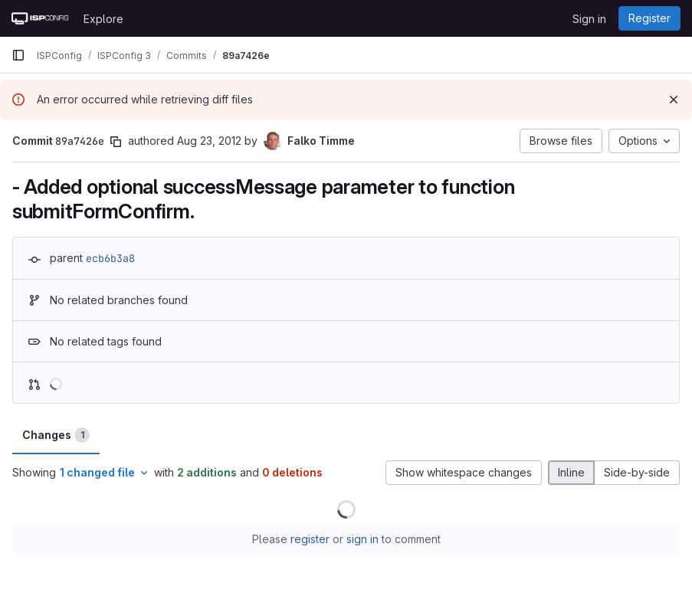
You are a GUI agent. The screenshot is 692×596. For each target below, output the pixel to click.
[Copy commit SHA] (116, 142)
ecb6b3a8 (110, 258)
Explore (103, 18)
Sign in (589, 18)
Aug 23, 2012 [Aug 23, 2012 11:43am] (209, 140)
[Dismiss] (673, 99)
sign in (362, 538)
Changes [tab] (56, 435)
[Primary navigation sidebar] (18, 55)
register (310, 538)
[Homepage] (39, 18)
